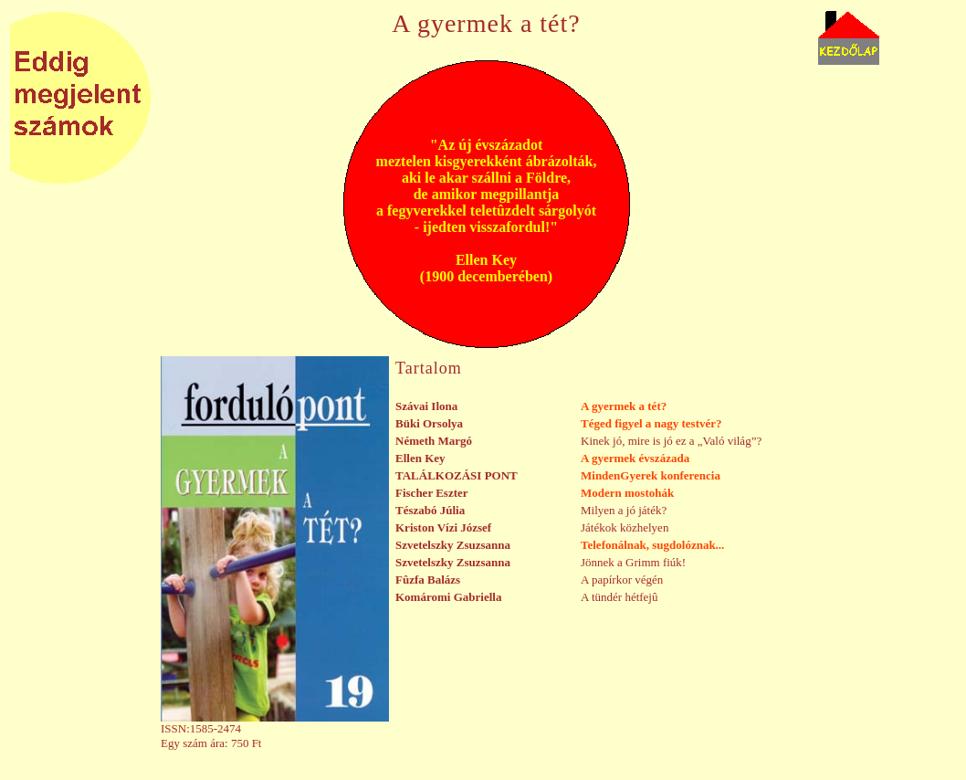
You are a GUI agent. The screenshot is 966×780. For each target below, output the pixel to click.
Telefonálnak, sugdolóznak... (652, 545)
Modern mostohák (627, 493)
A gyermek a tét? (624, 406)
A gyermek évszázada (635, 458)
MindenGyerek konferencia (650, 475)
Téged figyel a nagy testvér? (651, 423)
